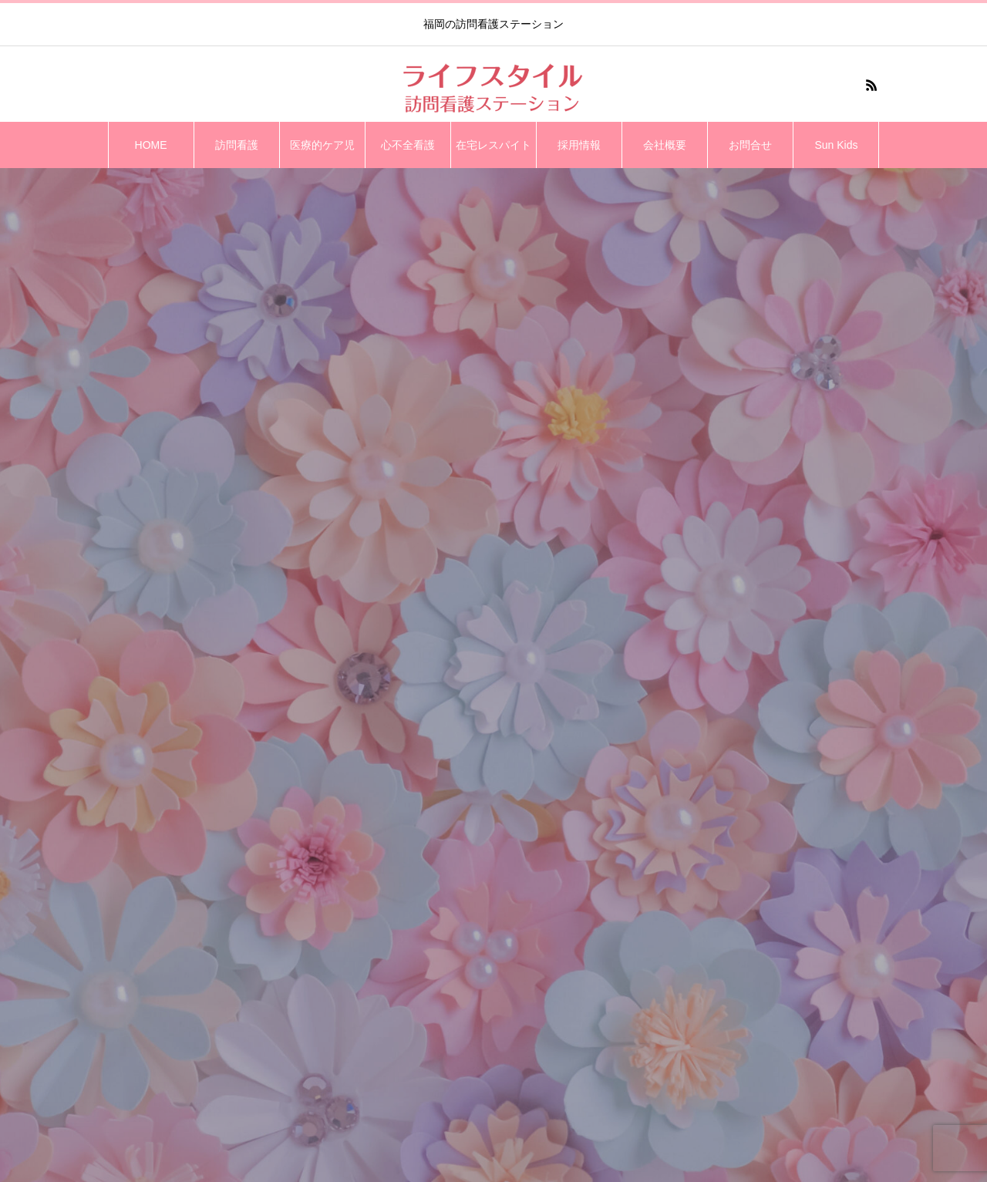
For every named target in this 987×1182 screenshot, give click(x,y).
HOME (151, 145)
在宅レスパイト (493, 145)
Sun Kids (835, 145)
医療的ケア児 (322, 145)
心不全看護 (408, 145)
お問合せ (750, 145)
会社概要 (664, 145)
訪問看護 (236, 145)
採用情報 (579, 145)
